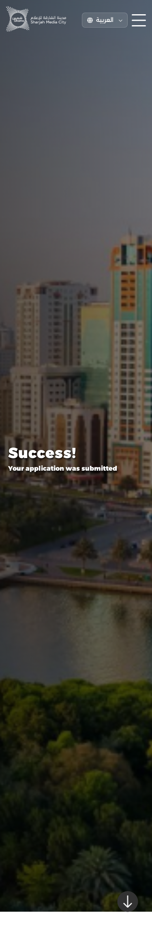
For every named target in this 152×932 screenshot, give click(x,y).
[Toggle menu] (139, 20)
